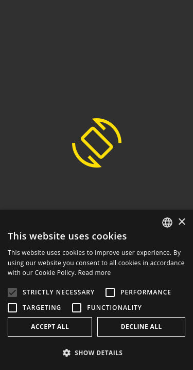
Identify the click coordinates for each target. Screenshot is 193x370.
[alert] (96, 290)
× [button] (181, 222)
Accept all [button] (50, 326)
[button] (96, 352)
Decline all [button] (141, 326)
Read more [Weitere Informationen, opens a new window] (94, 272)
